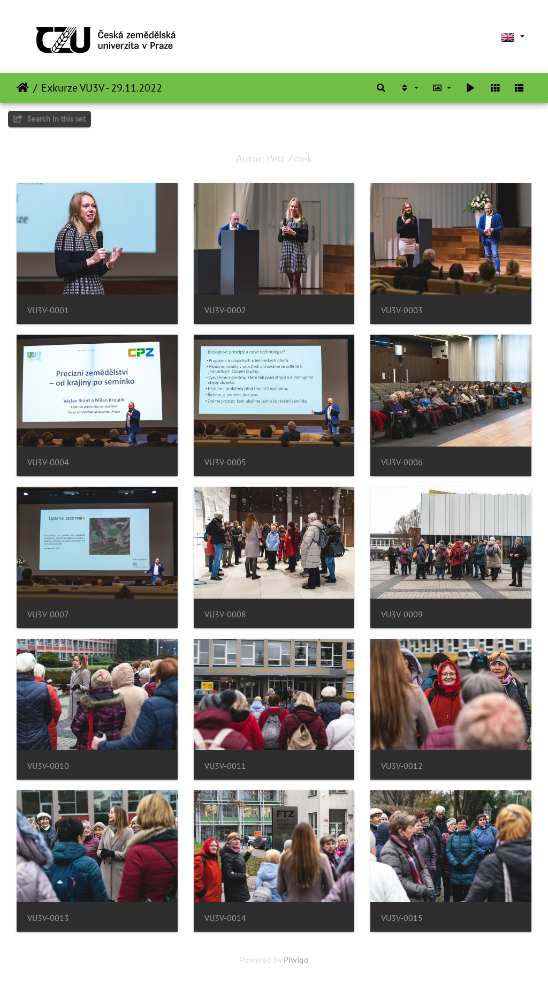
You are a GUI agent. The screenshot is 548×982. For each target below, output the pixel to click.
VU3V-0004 (48, 462)
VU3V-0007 (48, 614)
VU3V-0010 (48, 766)
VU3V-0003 (402, 310)
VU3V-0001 (48, 310)
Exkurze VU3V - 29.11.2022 (101, 88)
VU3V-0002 (225, 310)
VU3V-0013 (48, 918)
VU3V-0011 (225, 766)
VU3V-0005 (225, 462)
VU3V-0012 (402, 766)
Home (23, 88)
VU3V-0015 (402, 918)
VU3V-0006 (402, 462)
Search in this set (49, 119)
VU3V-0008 (225, 614)
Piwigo (296, 959)
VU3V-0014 (225, 918)
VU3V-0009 (402, 614)
